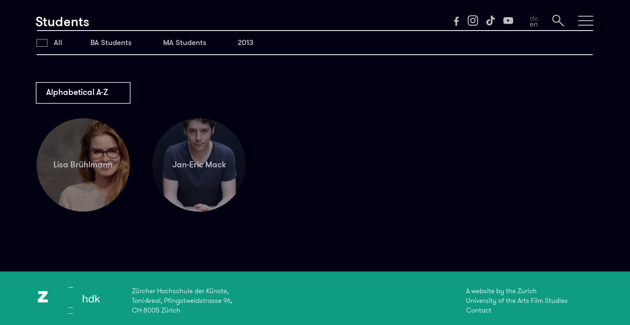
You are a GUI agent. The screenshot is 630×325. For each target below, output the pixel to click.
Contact (478, 310)
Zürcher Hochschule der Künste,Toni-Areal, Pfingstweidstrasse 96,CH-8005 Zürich (182, 300)
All (58, 42)
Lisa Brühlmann (82, 164)
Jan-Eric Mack (199, 164)
